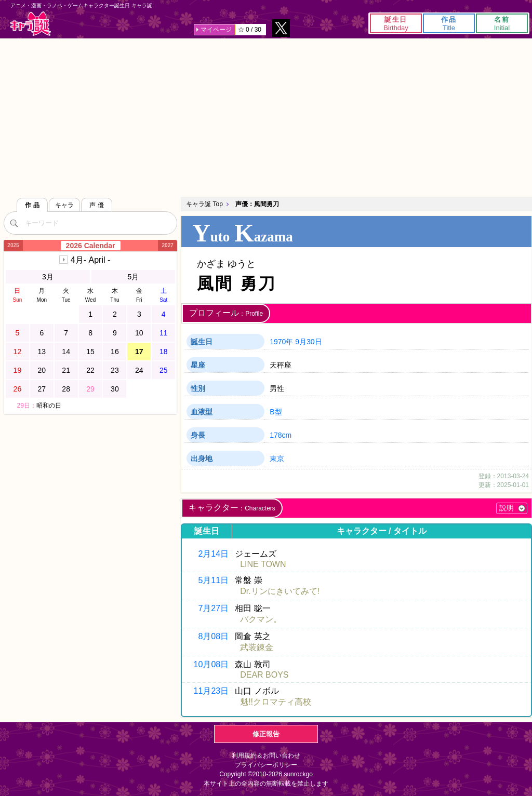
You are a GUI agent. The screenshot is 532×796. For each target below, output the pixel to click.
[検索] (14, 223)
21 (66, 370)
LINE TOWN (263, 564)
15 (90, 351)
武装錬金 (256, 647)
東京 (277, 458)
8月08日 (213, 636)
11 (163, 333)
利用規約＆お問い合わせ (266, 755)
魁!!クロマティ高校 (275, 701)
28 (66, 389)
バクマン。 (261, 619)
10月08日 (211, 664)
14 (66, 351)
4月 (90, 259)
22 (90, 370)
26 (18, 389)
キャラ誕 (30, 23)
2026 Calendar (90, 245)
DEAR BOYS (264, 674)
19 (18, 370)
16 (115, 351)
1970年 (281, 342)
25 (163, 370)
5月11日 (213, 580)
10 (139, 333)
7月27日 (213, 608)
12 (18, 351)
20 (41, 370)
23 (115, 370)
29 (90, 389)
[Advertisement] (266, 116)
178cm (280, 435)
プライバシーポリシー (266, 764)
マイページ (216, 29)
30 (115, 389)
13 (41, 351)
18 (163, 351)
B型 (276, 412)
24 (139, 370)
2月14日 (213, 553)
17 (139, 351)
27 (41, 389)
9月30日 (308, 342)
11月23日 (211, 690)
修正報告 (266, 734)
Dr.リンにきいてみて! (280, 591)
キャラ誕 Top (204, 204)
